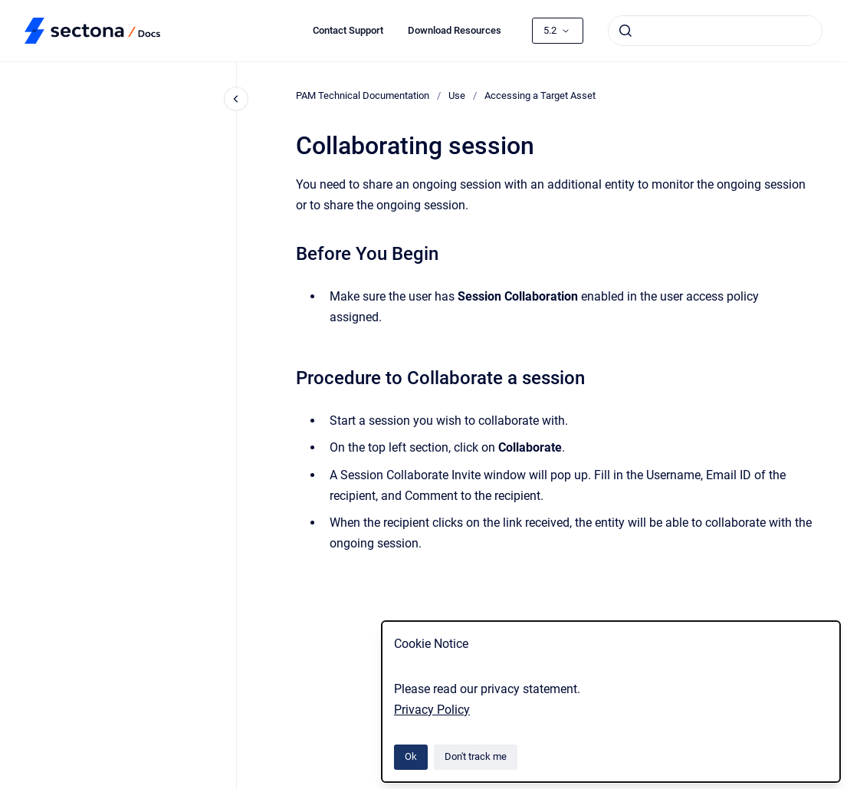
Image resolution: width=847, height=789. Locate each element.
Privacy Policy (432, 709)
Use (456, 95)
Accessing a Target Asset (540, 95)
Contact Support (348, 30)
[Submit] (625, 30)
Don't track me (476, 756)
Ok (411, 756)
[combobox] (715, 30)
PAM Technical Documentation (362, 95)
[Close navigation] (236, 99)
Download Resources (454, 30)
